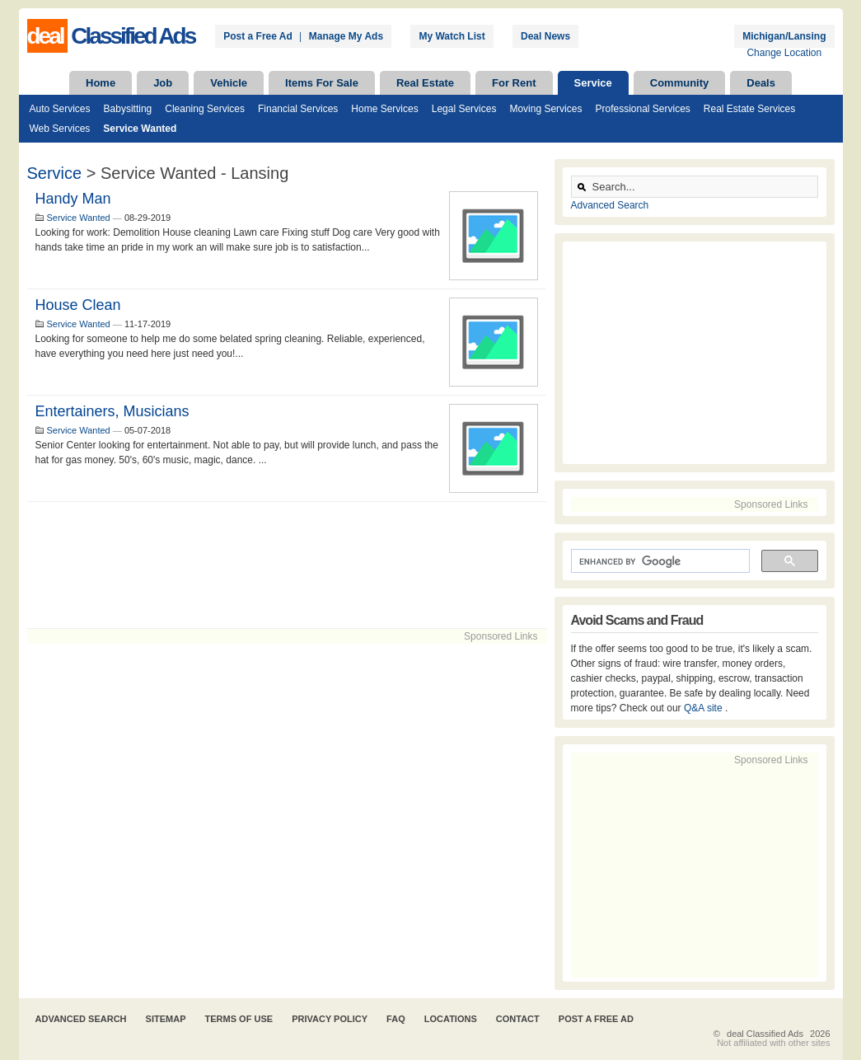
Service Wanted (139, 128)
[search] (658, 561)
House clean (78, 305)
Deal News (545, 36)
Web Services (60, 128)
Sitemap (166, 1019)
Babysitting (128, 109)
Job (162, 83)
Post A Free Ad (596, 1019)
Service (593, 83)
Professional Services (642, 109)
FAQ (395, 1019)
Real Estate (425, 83)
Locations (450, 1019)
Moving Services (545, 109)
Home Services (384, 109)
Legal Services (464, 109)
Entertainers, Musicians (112, 411)
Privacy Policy (329, 1019)
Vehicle (228, 83)
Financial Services (298, 109)
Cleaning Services (205, 109)
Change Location (783, 53)
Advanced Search (610, 205)
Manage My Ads (346, 36)
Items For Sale (321, 83)
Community (679, 83)
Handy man (73, 198)
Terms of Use (239, 1019)
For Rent (514, 83)
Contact (518, 1019)
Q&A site (704, 708)
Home (100, 83)
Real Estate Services (749, 109)
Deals (760, 83)
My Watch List (451, 36)
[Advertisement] (286, 565)
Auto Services (60, 109)
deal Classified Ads (765, 1034)
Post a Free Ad (257, 36)
